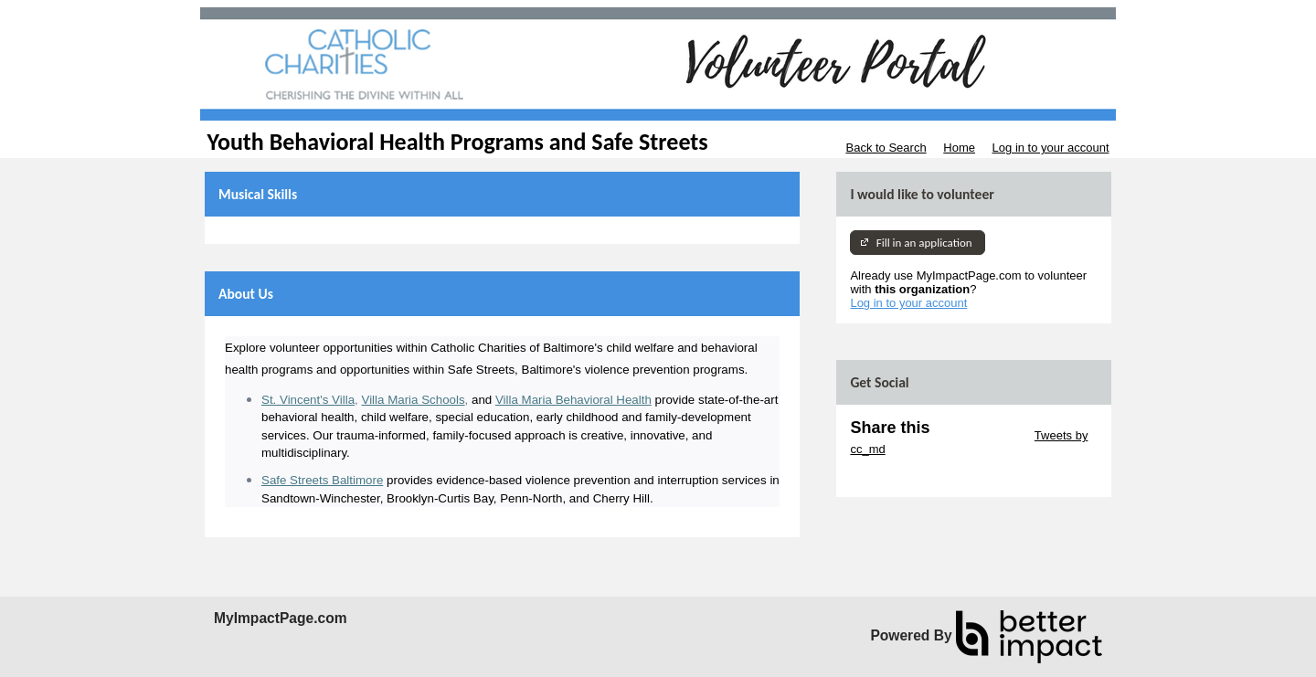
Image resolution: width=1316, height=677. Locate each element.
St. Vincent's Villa (308, 400)
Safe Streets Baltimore (322, 480)
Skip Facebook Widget (909, 476)
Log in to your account (1050, 147)
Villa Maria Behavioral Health (573, 400)
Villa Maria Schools (412, 400)
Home (959, 147)
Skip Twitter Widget (980, 435)
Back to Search (885, 147)
